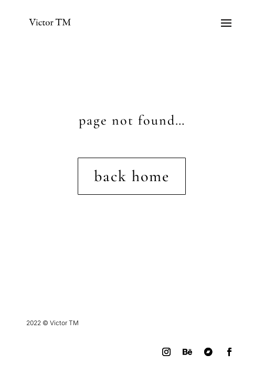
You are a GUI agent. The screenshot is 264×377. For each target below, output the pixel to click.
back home (132, 176)
